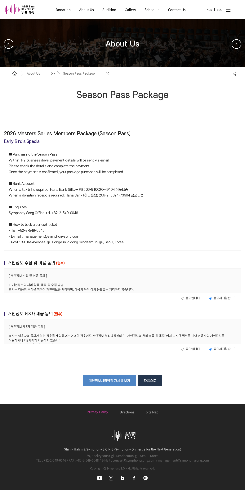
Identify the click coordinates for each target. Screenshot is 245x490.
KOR (209, 9)
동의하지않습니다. (225, 298)
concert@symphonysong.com (134, 460)
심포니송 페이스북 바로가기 (134, 478)
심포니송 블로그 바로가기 (122, 478)
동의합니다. (193, 298)
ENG (219, 9)
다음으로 (150, 380)
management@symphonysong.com (183, 460)
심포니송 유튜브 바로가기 (99, 478)
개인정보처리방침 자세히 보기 (109, 380)
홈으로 (14, 73)
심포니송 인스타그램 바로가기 (111, 478)
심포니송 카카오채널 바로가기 (145, 478)
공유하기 (234, 73)
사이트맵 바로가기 (228, 10)
